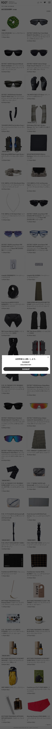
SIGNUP (26, 369)
